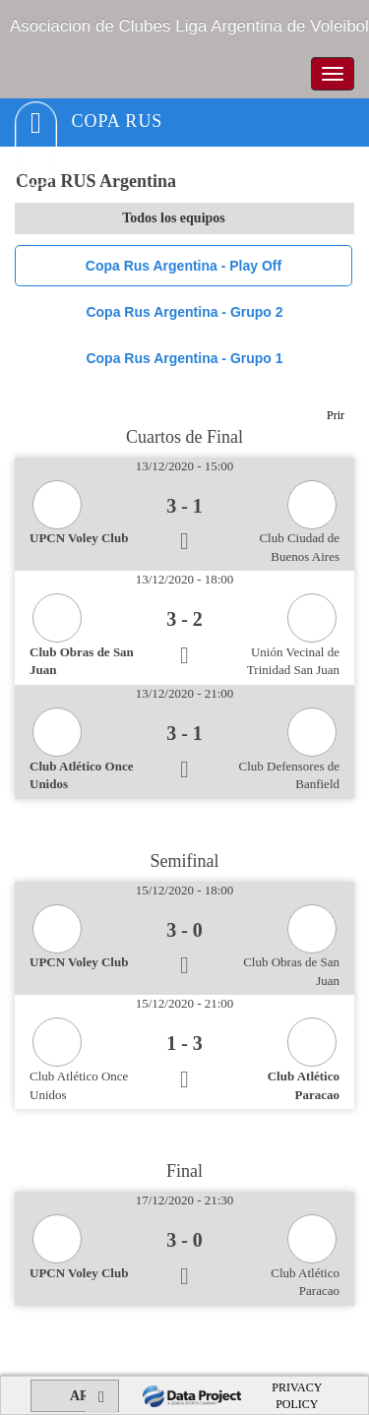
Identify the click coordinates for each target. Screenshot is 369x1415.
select (338, 218)
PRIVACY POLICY (297, 1396)
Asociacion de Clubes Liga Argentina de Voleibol (189, 26)
